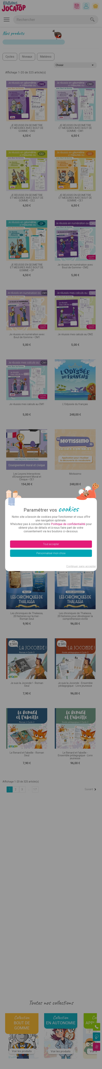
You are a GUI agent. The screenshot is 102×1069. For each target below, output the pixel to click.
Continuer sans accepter (81, 566)
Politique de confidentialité (68, 524)
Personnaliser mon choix (51, 553)
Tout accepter (51, 544)
